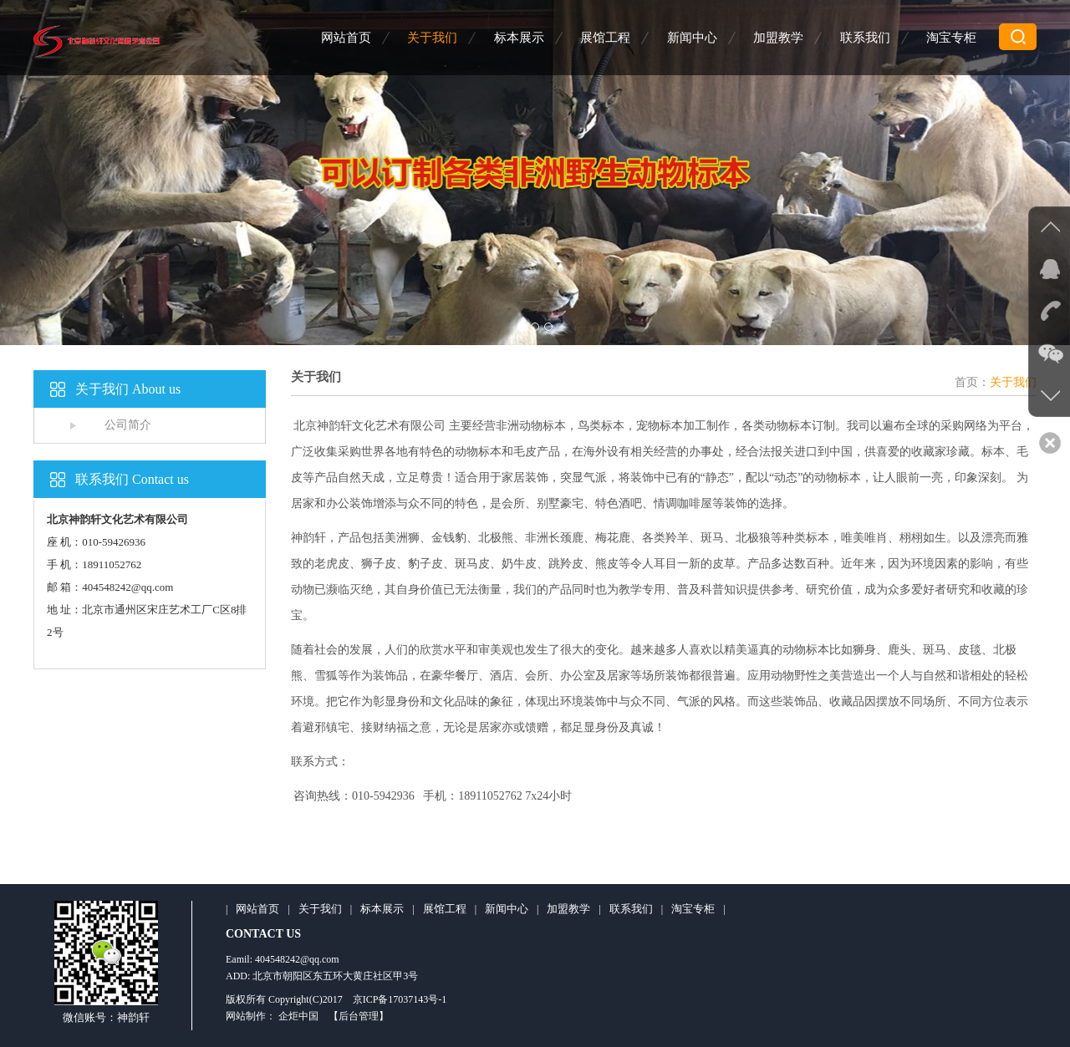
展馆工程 (605, 37)
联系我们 (865, 37)
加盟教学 (778, 37)
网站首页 (346, 37)
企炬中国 (298, 1016)
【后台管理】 (359, 1016)
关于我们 (432, 37)
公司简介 (127, 425)
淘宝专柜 (951, 37)
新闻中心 (692, 37)
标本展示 (519, 37)
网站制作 (246, 1016)
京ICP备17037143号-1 (400, 999)
